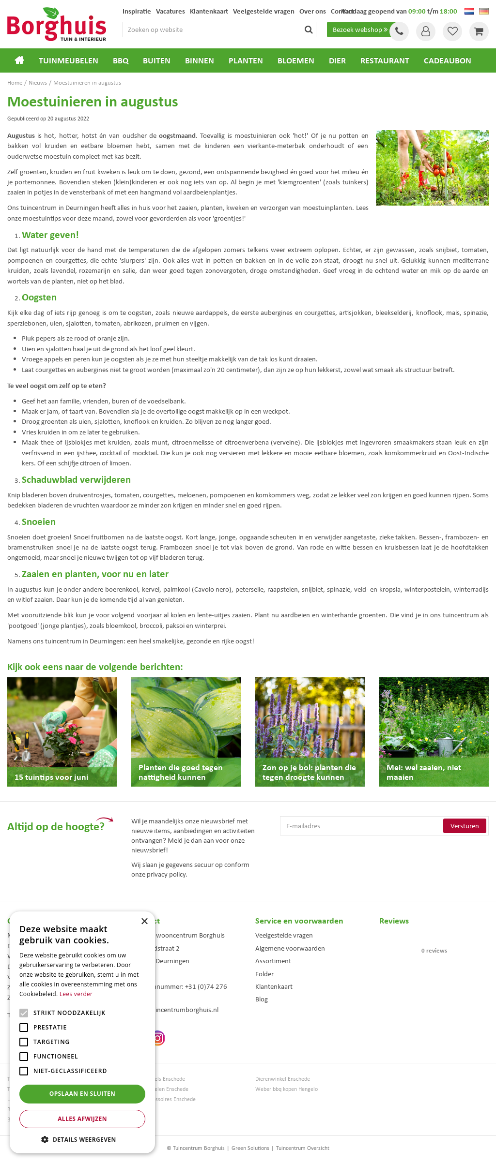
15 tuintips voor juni (51, 777)
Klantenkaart (274, 986)
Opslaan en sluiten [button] (82, 1093)
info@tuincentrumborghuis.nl (174, 1009)
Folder (264, 974)
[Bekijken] (479, 31)
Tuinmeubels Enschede (158, 1079)
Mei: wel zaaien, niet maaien (424, 772)
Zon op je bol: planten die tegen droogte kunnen (309, 772)
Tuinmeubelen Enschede (159, 1089)
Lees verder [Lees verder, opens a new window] (76, 994)
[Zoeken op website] (219, 29)
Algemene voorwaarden (290, 948)
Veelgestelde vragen (284, 935)
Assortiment (273, 961)
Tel (399, 31)
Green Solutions (250, 1148)
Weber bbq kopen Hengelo (286, 1089)
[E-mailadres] (384, 825)
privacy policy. (167, 874)
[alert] (82, 1032)
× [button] (144, 921)
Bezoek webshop (361, 29)
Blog (261, 999)
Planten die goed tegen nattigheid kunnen (181, 772)
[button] (82, 1139)
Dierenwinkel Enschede (282, 1079)
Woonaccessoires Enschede (163, 1099)
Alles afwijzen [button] (82, 1119)
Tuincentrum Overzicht (302, 1148)
